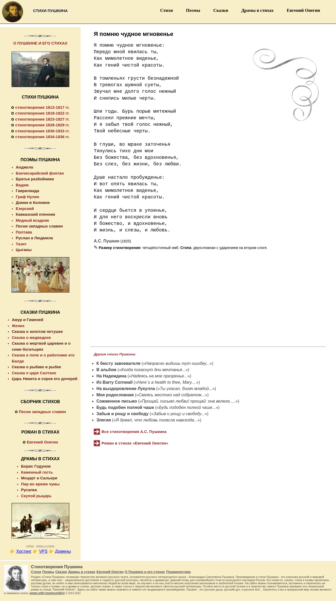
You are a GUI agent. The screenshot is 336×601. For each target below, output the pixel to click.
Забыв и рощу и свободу (122, 414)
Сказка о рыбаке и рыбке (36, 367)
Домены (63, 551)
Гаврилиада (27, 190)
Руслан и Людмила (34, 238)
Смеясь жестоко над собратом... (172, 395)
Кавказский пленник (35, 214)
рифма (30, 546)
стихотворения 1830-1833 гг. (42, 131)
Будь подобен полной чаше (125, 407)
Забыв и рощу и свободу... (179, 414)
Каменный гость (37, 472)
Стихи (166, 10)
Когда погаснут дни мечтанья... (153, 369)
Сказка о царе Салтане (34, 373)
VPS (43, 551)
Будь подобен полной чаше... (187, 407)
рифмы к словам (45, 546)
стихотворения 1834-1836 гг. (42, 136)
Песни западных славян (39, 226)
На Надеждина (111, 376)
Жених (18, 325)
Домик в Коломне (33, 202)
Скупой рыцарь (36, 496)
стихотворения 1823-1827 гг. (42, 119)
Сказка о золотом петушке (37, 331)
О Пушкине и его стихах (145, 572)
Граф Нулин (27, 196)
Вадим (22, 185)
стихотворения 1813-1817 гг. (42, 107)
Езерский (25, 208)
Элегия (103, 420)
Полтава (24, 232)
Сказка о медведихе (31, 337)
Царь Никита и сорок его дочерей (44, 378)
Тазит (21, 244)
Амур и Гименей (27, 319)
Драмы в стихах (257, 10)
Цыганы (24, 249)
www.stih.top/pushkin (47, 593)
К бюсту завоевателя (118, 363)
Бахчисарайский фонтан (40, 173)
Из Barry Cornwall (114, 382)
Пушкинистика (178, 572)
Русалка (29, 490)
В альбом (106, 369)
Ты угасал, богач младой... (186, 388)
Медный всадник (32, 220)
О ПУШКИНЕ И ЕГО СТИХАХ (40, 43)
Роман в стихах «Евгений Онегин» (135, 443)
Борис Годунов (36, 466)
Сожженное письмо (116, 401)
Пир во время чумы (40, 484)
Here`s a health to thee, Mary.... (167, 382)
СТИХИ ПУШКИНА (40, 97)
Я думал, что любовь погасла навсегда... (157, 420)
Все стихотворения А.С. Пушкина (134, 431)
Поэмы (193, 10)
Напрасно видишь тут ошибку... (177, 363)
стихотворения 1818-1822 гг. (42, 113)
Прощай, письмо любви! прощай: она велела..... (188, 401)
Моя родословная (115, 395)
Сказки (220, 10)
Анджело (24, 167)
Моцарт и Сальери (39, 478)
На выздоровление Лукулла (125, 388)
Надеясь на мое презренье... (159, 376)
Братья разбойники (35, 179)
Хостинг (24, 551)
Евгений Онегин (303, 10)
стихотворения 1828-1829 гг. (42, 125)
